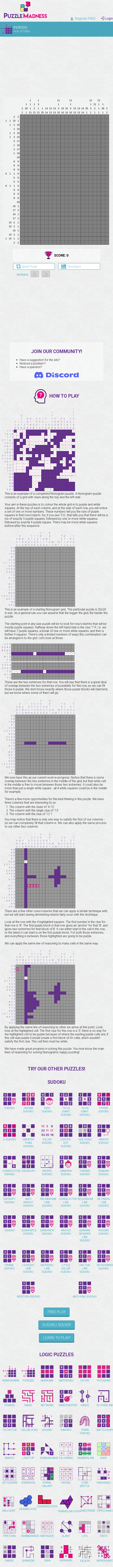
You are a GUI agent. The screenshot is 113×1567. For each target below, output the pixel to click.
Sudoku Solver (56, 1325)
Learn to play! (56, 1337)
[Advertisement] (57, 65)
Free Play (57, 1312)
